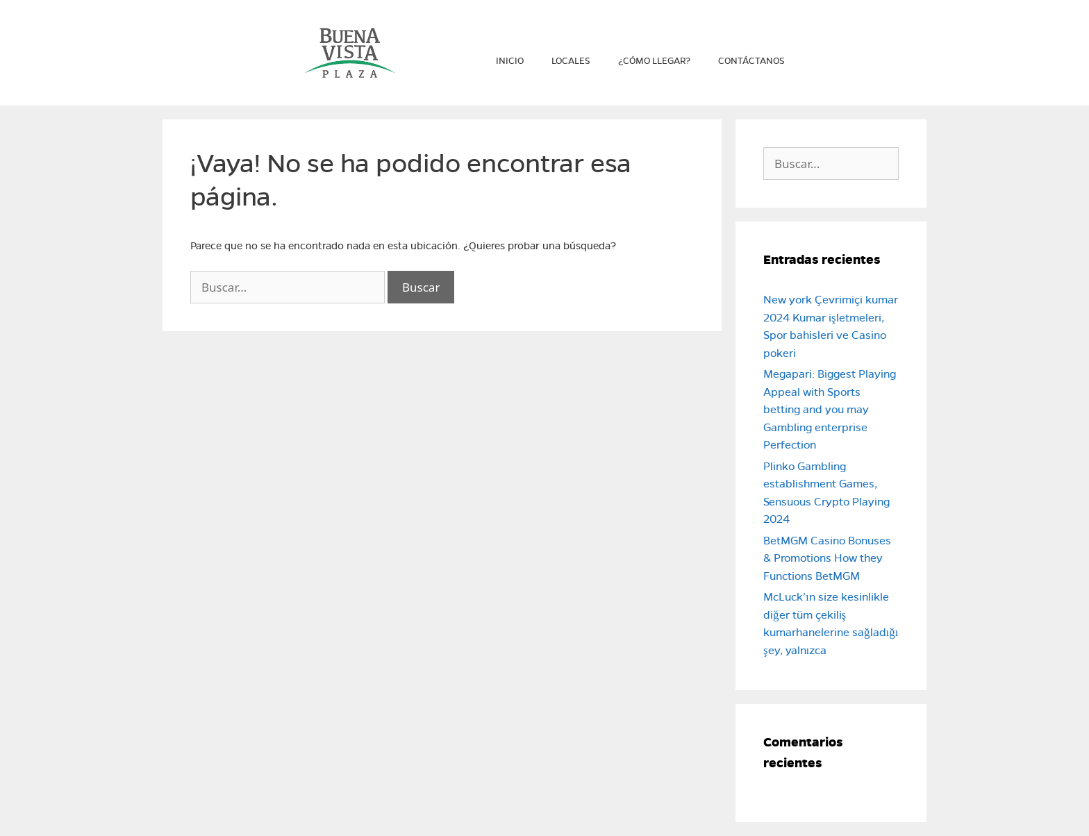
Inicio (510, 61)
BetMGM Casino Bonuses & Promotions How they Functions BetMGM (827, 558)
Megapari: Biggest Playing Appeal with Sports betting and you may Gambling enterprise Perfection (829, 409)
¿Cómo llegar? (654, 61)
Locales (570, 61)
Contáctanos (751, 61)
